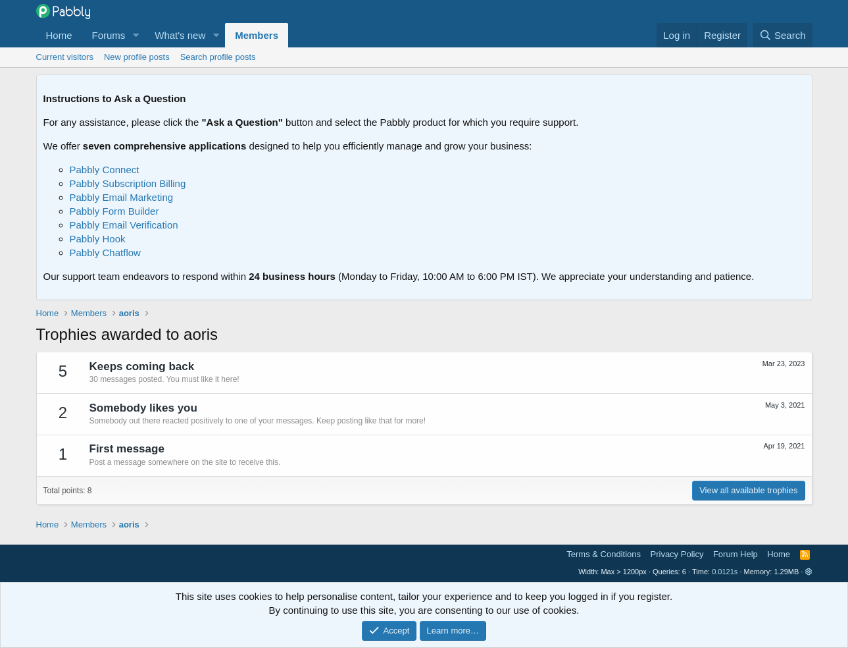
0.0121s (724, 572)
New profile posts (137, 57)
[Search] (782, 35)
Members (256, 35)
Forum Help (735, 554)
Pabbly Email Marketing (122, 197)
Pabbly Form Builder (114, 211)
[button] (135, 35)
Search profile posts (218, 57)
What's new (180, 35)
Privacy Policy (677, 554)
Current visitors (64, 57)
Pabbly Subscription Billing (128, 183)
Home (59, 35)
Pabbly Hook (98, 238)
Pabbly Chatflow (105, 252)
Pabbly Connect (104, 169)
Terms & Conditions (603, 554)
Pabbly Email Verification (124, 224)
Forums (109, 35)
